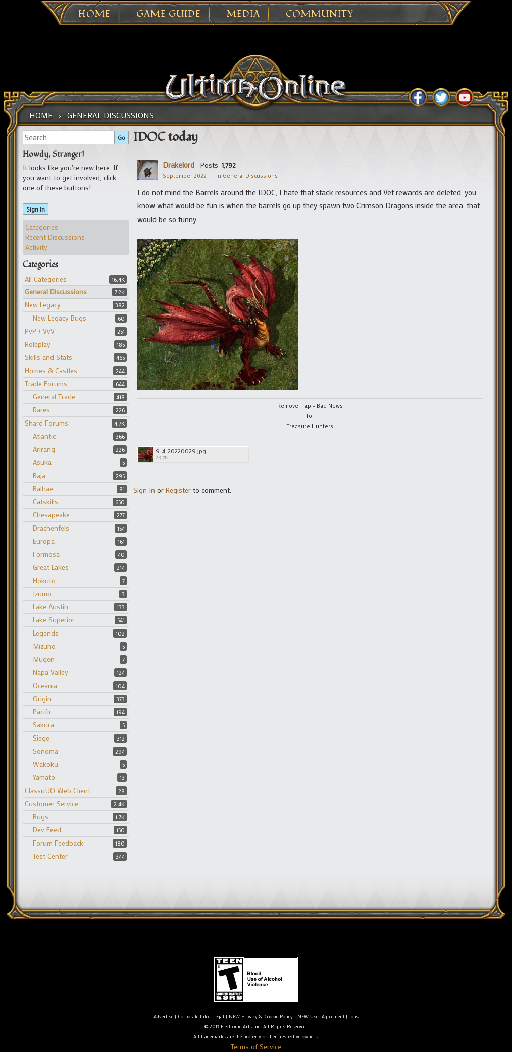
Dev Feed (47, 829)
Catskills (45, 501)
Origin (42, 698)
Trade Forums (46, 383)
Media (243, 14)
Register (178, 490)
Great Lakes (51, 567)
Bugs (40, 816)
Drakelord (178, 165)
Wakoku (45, 764)
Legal (218, 1016)
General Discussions (56, 291)
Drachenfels (51, 528)
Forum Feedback (58, 843)
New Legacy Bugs (59, 318)
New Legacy (43, 304)
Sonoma (45, 751)
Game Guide (168, 14)
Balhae (43, 488)
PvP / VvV (40, 331)
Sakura (43, 724)
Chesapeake (51, 514)
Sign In (35, 209)
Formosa (46, 554)
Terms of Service (256, 1046)
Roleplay (37, 344)
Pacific (42, 711)
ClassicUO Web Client (57, 790)
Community (319, 14)
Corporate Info (193, 1016)
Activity (36, 247)
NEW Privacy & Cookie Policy (261, 1016)
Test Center (50, 856)
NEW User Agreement (320, 1016)
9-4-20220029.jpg (181, 451)
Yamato (44, 777)
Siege (41, 738)
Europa (44, 541)
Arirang (44, 449)
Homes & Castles (51, 370)
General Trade (54, 396)
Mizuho (44, 646)
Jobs (354, 1016)
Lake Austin (50, 606)
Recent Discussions (55, 237)
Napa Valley (50, 672)
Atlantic (44, 436)
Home (94, 14)
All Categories (46, 279)
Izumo (42, 593)
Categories (41, 227)
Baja (39, 475)
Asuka (42, 462)
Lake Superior (54, 619)
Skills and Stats (48, 357)
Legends (46, 633)
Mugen (44, 659)
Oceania (45, 685)
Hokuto (44, 580)
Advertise (163, 1016)
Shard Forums (46, 423)
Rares (41, 409)
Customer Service (51, 803)
